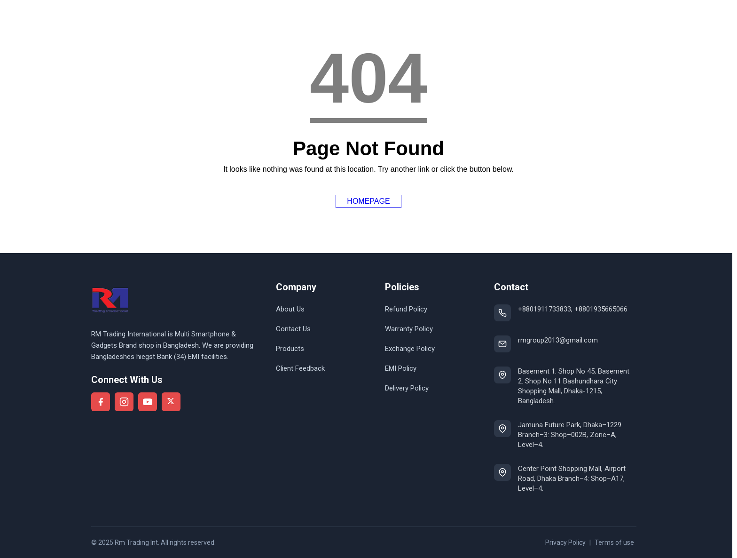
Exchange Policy (410, 348)
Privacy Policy (565, 542)
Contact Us (293, 329)
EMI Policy (400, 368)
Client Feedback (300, 368)
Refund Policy (406, 309)
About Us (290, 309)
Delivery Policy (407, 388)
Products (290, 348)
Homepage (368, 201)
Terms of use (614, 542)
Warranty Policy (409, 329)
